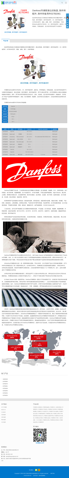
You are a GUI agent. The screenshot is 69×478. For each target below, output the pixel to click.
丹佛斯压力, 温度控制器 (55, 407)
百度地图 (3, 414)
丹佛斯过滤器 (47, 418)
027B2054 (5, 393)
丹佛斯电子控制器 (42, 409)
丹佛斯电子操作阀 (52, 409)
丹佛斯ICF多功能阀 (53, 411)
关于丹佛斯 (4, 407)
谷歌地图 (3, 417)
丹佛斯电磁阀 (46, 407)
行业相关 (3, 412)
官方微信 (36, 470)
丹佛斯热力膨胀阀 (37, 407)
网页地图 (3, 419)
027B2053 (5, 395)
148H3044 (5, 379)
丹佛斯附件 (41, 422)
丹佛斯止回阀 (56, 413)
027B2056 (5, 388)
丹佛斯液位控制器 (54, 420)
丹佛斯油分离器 (39, 418)
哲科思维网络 (42, 475)
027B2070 (5, 383)
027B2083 (5, 381)
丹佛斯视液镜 (41, 413)
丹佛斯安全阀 (46, 420)
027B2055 (5, 390)
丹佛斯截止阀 (49, 413)
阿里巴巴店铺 (39, 470)
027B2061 (5, 386)
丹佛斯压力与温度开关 (42, 411)
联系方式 (3, 409)
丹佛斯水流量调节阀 (48, 415)
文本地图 (3, 422)
